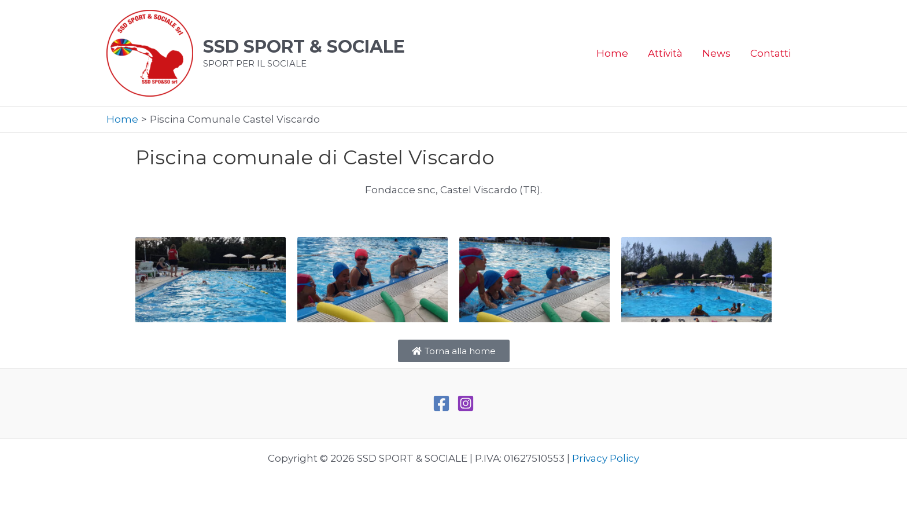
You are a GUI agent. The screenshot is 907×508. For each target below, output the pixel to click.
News (716, 53)
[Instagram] (465, 403)
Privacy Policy (605, 458)
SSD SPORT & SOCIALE (304, 46)
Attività (665, 53)
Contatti (770, 53)
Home (612, 53)
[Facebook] (441, 403)
